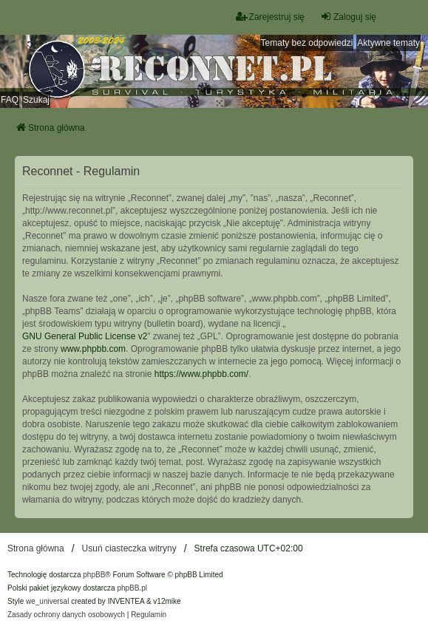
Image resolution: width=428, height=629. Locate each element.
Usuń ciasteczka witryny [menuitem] (129, 548)
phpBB (94, 575)
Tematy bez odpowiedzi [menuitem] (307, 43)
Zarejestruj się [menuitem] (270, 16)
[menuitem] (66, 615)
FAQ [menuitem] (9, 100)
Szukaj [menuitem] (36, 100)
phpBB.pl (132, 588)
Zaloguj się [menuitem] (348, 16)
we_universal (47, 601)
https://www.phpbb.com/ (201, 374)
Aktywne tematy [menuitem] (388, 43)
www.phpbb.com (93, 349)
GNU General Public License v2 (84, 336)
